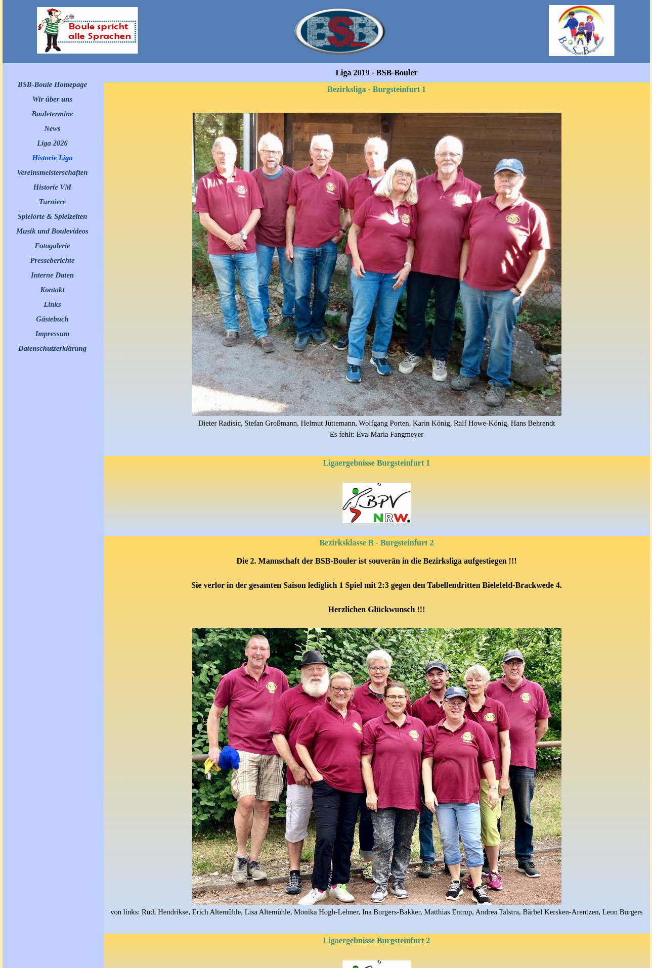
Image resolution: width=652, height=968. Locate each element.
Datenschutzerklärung (52, 348)
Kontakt (52, 290)
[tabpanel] (377, 276)
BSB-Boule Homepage (52, 84)
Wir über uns (52, 99)
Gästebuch (52, 319)
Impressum (52, 334)
